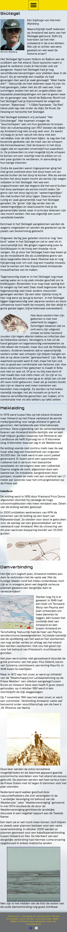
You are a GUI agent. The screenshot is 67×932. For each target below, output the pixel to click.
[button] (34, 5)
